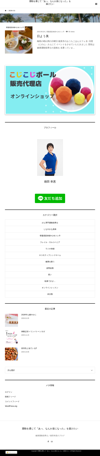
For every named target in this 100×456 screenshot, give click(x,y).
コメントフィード (12, 401)
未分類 (50, 294)
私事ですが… (50, 281)
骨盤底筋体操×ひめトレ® (50, 236)
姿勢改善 (50, 268)
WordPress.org (11, 406)
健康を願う (50, 262)
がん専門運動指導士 (50, 223)
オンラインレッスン (50, 288)
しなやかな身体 (50, 229)
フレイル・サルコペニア (50, 242)
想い (50, 275)
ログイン (8, 392)
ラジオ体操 (50, 249)
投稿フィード (10, 397)
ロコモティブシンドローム (50, 255)
